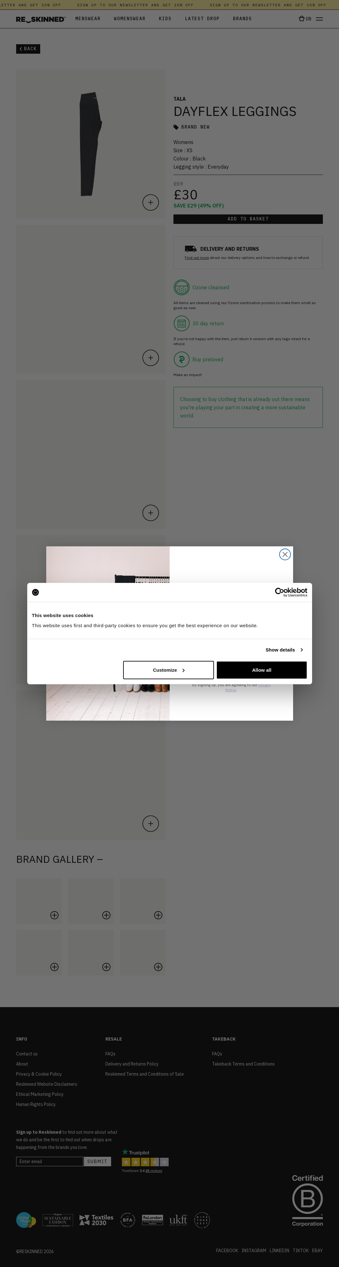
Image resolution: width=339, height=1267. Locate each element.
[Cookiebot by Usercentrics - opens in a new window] (279, 592)
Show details (280, 649)
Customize (169, 669)
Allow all (262, 669)
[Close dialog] (285, 554)
